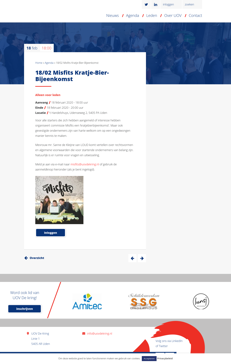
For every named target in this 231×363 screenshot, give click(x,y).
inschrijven (24, 309)
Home (38, 63)
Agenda (132, 15)
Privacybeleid (165, 358)
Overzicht (37, 258)
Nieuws (112, 15)
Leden (151, 15)
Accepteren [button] (149, 358)
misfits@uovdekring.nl (85, 164)
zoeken (189, 4)
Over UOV (173, 15)
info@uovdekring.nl (99, 333)
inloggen (168, 4)
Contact (195, 15)
